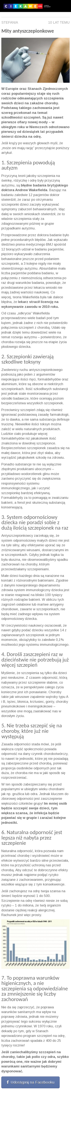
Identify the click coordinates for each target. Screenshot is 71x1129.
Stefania (9, 22)
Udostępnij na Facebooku (30, 1082)
